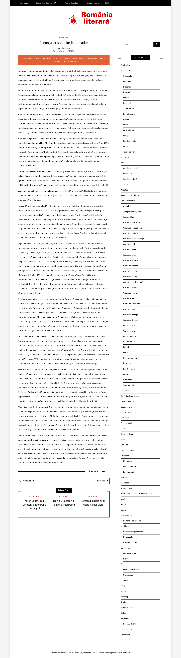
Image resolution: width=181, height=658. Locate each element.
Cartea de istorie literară (133, 282)
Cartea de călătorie (131, 233)
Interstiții (127, 103)
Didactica (127, 87)
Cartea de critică (129, 244)
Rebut (125, 559)
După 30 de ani (129, 624)
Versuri (126, 580)
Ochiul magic (126, 548)
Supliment (125, 618)
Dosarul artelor (127, 434)
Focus (125, 352)
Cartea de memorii (130, 287)
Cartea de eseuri (130, 255)
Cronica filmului (129, 173)
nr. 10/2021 (70, 51)
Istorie (123, 510)
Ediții (107, 3)
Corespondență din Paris (133, 531)
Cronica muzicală (130, 179)
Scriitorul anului (127, 607)
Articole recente (93, 3)
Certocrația (127, 76)
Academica (125, 65)
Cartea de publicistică (132, 304)
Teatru (125, 184)
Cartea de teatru (130, 309)
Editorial (126, 97)
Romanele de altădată (132, 521)
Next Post (101, 480)
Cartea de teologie (130, 314)
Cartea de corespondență (133, 238)
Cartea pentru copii (131, 320)
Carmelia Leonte (63, 48)
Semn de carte (129, 385)
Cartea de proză (129, 298)
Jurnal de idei (128, 108)
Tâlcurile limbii (126, 629)
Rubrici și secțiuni (71, 3)
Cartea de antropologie (132, 228)
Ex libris (126, 347)
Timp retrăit (125, 634)
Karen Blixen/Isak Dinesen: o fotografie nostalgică (34, 504)
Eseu (123, 439)
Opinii (125, 125)
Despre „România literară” (46, 3)
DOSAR (124, 428)
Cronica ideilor (129, 331)
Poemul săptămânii (131, 569)
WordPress (125, 652)
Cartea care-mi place (131, 222)
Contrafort (127, 81)
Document (125, 417)
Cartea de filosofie (130, 266)
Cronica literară (129, 336)
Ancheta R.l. (126, 157)
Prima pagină (25, 3)
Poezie (123, 564)
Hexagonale (128, 537)
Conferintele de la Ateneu (131, 396)
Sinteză (124, 613)
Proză (123, 586)
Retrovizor (127, 380)
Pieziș (125, 135)
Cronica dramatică (130, 168)
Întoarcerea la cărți (131, 358)
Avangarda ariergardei (132, 211)
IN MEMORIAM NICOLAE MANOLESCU (136, 493)
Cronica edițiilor (129, 325)
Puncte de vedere (130, 141)
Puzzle (125, 146)
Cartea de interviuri (131, 271)
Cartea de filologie (130, 260)
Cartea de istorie (130, 276)
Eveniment (125, 455)
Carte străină (128, 217)
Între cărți (127, 363)
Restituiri (124, 602)
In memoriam (126, 488)
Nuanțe (126, 119)
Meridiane (63, 37)
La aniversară (128, 472)
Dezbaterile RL (126, 407)
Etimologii (125, 445)
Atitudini (124, 190)
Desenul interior (129, 342)
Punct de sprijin (129, 369)
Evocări (124, 477)
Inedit (123, 499)
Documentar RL (127, 423)
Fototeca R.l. (126, 483)
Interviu (124, 504)
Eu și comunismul (128, 450)
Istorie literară (126, 515)
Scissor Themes (98, 652)
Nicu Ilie (64, 652)
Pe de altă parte (129, 130)
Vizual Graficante (75, 652)
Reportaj (124, 596)
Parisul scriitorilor (130, 542)
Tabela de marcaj (130, 152)
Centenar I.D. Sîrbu (131, 466)
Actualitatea (126, 70)
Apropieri (127, 206)
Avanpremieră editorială (130, 195)
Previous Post (28, 480)
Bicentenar (127, 461)
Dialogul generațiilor (129, 412)
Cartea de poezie (130, 293)
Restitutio (127, 374)
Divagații (126, 92)
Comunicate (126, 390)
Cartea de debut (129, 249)
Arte (122, 163)
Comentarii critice (128, 201)
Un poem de (128, 575)
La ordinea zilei (129, 114)
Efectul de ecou (129, 553)
